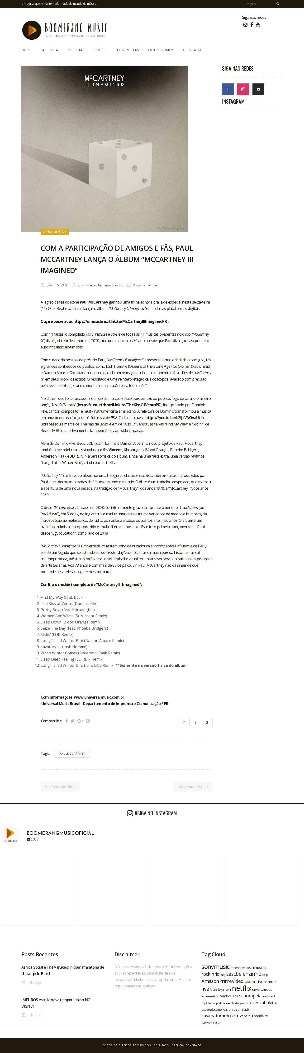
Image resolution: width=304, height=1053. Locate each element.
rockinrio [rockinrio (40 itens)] (210, 974)
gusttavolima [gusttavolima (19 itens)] (247, 1003)
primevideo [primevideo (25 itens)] (259, 967)
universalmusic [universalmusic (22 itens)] (262, 989)
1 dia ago (31, 983)
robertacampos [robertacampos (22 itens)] (241, 968)
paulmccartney (72, 754)
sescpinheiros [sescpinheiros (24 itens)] (253, 981)
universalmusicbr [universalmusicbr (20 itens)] (239, 1009)
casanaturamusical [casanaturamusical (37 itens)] (220, 1016)
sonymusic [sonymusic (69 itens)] (215, 966)
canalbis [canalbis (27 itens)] (246, 1016)
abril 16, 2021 (55, 285)
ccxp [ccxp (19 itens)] (265, 974)
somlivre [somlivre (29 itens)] (261, 1016)
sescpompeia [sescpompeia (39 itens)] (248, 996)
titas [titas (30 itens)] (213, 989)
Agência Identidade (187, 1045)
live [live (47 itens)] (205, 988)
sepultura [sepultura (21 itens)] (270, 982)
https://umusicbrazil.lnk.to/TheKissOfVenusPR (119, 404)
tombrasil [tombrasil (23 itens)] (268, 996)
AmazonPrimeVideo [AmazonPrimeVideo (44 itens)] (222, 981)
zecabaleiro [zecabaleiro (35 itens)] (266, 1002)
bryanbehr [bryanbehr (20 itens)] (224, 989)
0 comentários (145, 285)
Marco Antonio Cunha (104, 285)
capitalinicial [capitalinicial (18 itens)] (208, 1003)
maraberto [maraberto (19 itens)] (232, 1003)
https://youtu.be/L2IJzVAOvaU (172, 417)
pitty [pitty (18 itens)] (223, 974)
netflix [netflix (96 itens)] (241, 988)
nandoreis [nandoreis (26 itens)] (226, 996)
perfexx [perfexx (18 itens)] (220, 1003)
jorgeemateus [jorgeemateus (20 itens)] (209, 996)
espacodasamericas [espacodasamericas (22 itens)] (214, 1009)
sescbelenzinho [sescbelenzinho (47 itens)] (243, 973)
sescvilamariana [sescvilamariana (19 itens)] (210, 1022)
